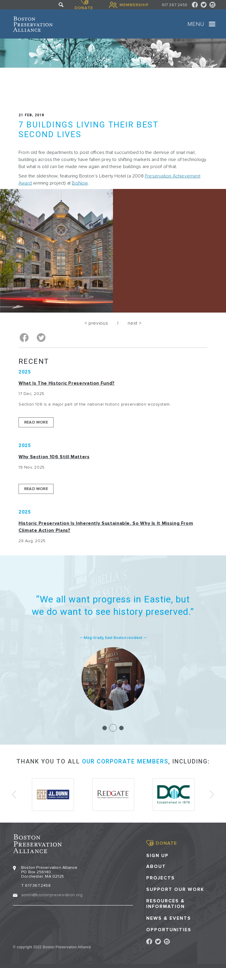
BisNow (80, 183)
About (156, 865)
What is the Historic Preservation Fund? (67, 383)
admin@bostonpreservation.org (51, 893)
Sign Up (157, 854)
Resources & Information (165, 902)
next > (135, 323)
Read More (36, 421)
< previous (96, 323)
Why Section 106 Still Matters (54, 456)
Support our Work (175, 888)
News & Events (168, 917)
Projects (160, 876)
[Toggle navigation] (212, 24)
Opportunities (168, 928)
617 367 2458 (174, 4)
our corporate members (125, 760)
